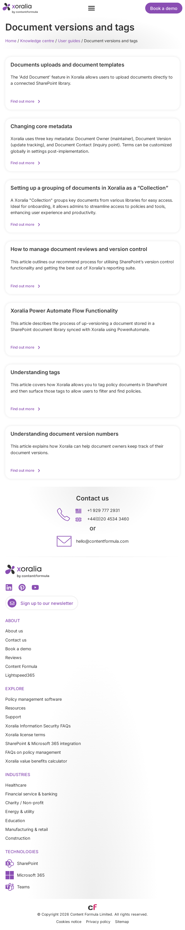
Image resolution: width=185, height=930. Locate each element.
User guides (69, 40)
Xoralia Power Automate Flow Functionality (64, 311)
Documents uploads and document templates (67, 65)
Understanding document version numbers (65, 434)
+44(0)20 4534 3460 (108, 518)
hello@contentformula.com (102, 541)
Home (10, 40)
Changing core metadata (41, 126)
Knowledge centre (37, 40)
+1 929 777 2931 (103, 510)
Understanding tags (35, 372)
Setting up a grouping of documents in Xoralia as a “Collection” (89, 188)
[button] (91, 8)
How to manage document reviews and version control (79, 249)
